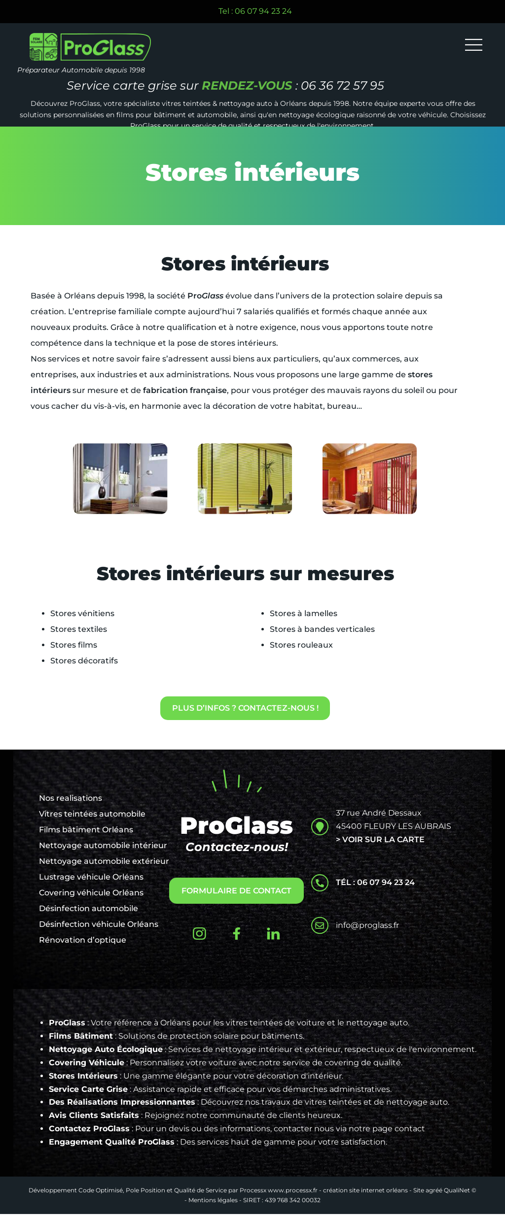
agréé (434, 1191)
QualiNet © (460, 1191)
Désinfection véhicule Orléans (98, 925)
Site (418, 1191)
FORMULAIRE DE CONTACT (236, 891)
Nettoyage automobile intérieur (103, 846)
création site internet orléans (365, 1191)
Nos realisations (70, 799)
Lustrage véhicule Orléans (91, 878)
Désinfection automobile (88, 909)
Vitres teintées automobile (92, 815)
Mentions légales (213, 1201)
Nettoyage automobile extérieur (104, 862)
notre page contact (387, 1129)
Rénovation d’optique (82, 941)
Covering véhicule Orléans (91, 893)
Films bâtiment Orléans (86, 830)
